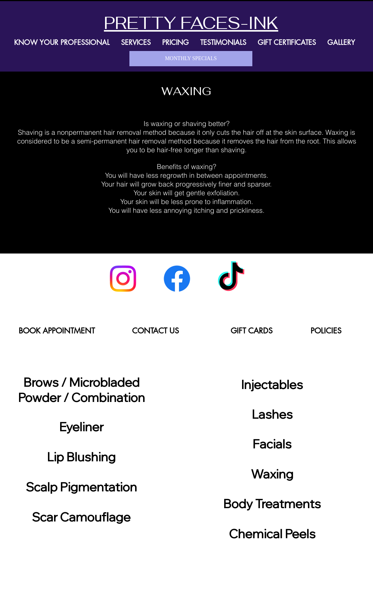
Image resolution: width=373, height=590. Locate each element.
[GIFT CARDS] (251, 330)
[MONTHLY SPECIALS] (190, 58)
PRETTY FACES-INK (191, 23)
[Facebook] (176, 278)
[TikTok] (231, 278)
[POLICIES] (326, 330)
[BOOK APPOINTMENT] (56, 330)
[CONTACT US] (155, 330)
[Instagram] (122, 278)
